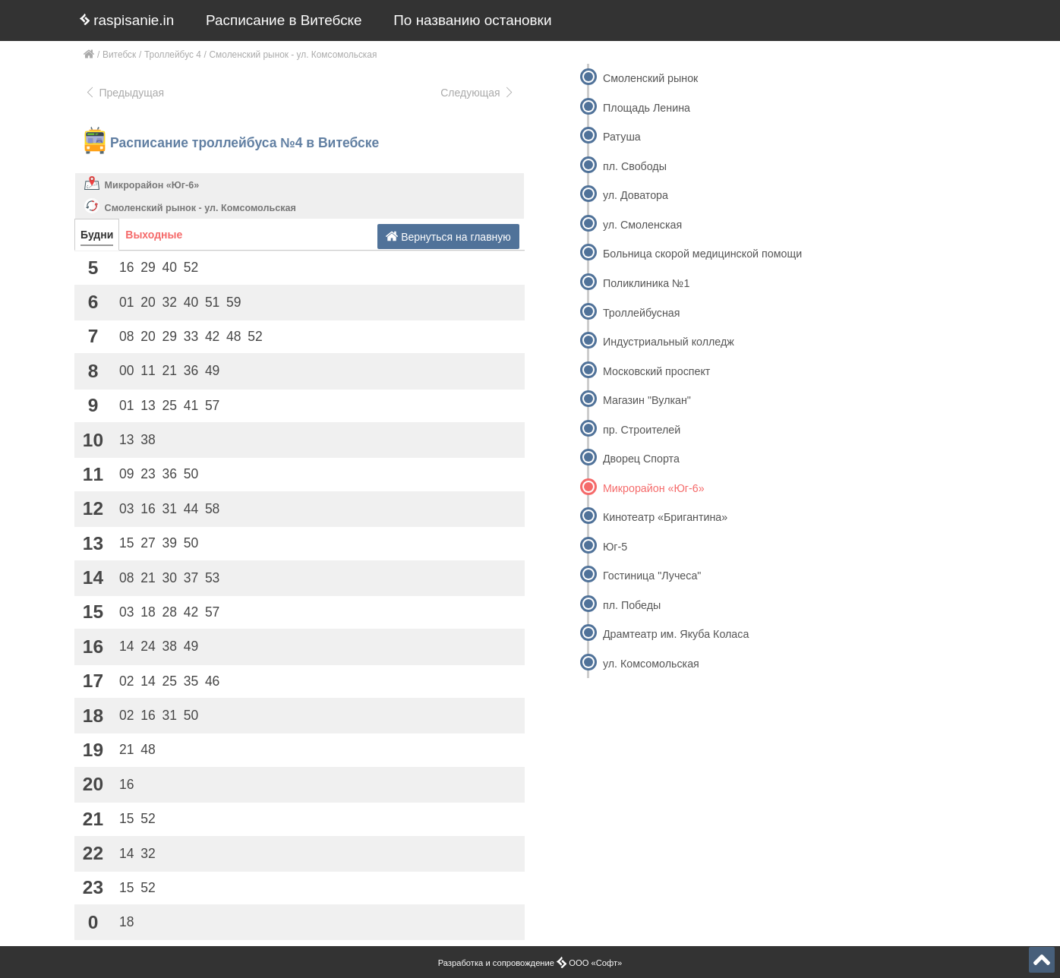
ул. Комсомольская (651, 664)
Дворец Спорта (641, 459)
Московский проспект (656, 371)
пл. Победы (632, 605)
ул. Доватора (635, 195)
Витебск (119, 54)
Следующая (477, 93)
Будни (96, 235)
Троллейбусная (641, 313)
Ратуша (622, 137)
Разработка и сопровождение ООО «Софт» (530, 962)
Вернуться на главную (448, 236)
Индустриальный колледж (668, 342)
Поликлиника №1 (646, 283)
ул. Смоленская (642, 225)
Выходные (153, 235)
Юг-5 (615, 547)
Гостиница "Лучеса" (652, 575)
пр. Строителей (641, 430)
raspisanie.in (127, 20)
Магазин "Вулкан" (647, 400)
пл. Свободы (635, 166)
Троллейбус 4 (172, 54)
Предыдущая (124, 93)
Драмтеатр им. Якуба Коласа (676, 634)
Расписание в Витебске (284, 20)
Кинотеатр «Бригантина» (665, 517)
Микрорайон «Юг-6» (152, 185)
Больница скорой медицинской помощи (702, 254)
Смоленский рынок (650, 78)
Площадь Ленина (646, 108)
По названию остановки (472, 20)
